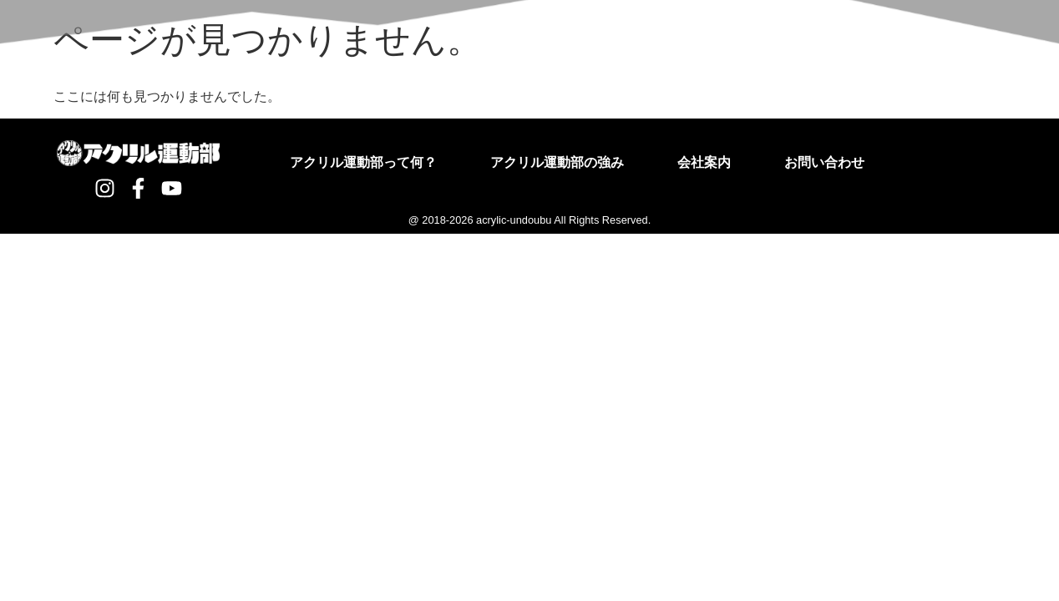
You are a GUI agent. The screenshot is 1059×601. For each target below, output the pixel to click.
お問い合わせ (824, 162)
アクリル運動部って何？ (363, 162)
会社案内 (704, 162)
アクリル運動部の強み (557, 162)
